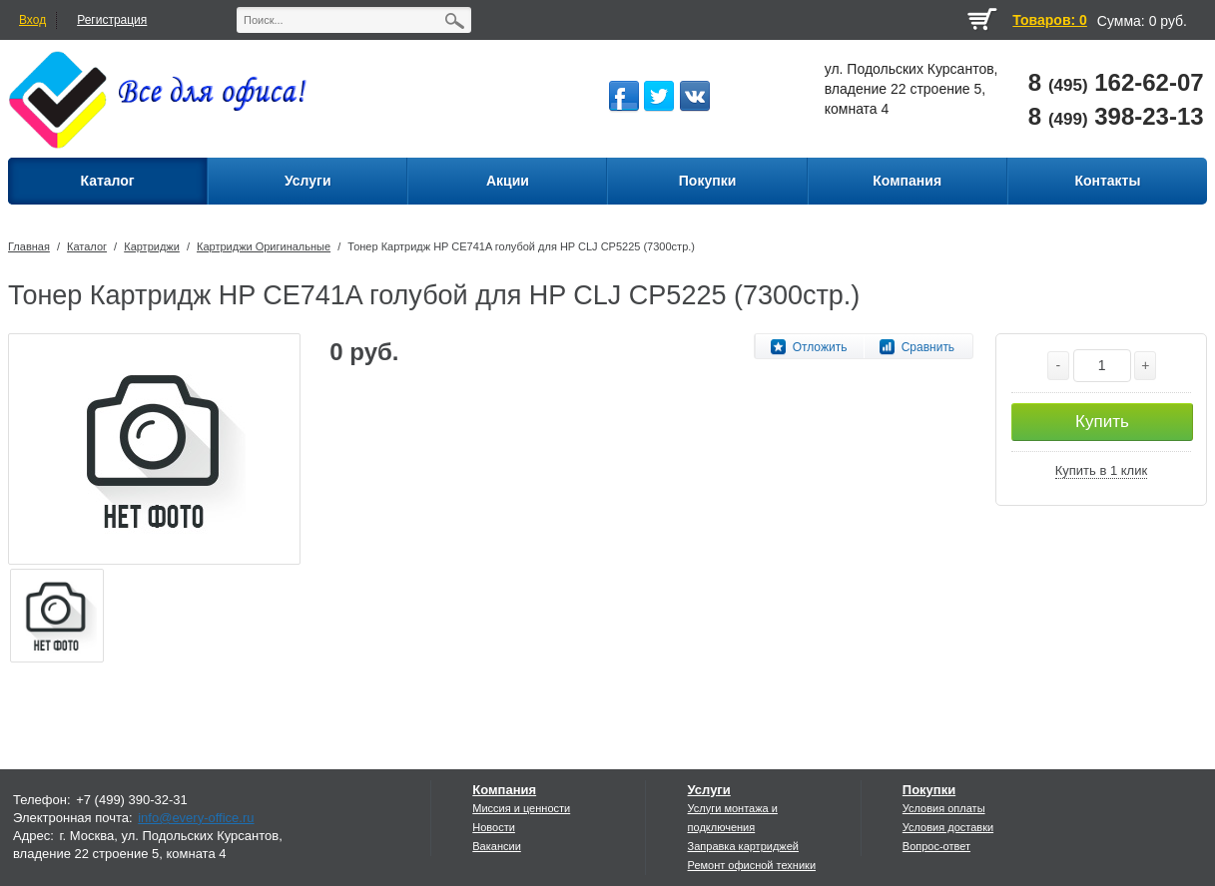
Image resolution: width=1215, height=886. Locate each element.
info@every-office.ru (196, 817)
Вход (32, 20)
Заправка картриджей (743, 846)
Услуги (709, 789)
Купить (1102, 421)
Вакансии (496, 846)
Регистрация (112, 20)
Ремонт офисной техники (752, 865)
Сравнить (928, 347)
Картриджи (152, 246)
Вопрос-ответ (936, 846)
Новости (493, 827)
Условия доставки (948, 827)
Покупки (929, 789)
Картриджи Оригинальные (263, 246)
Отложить (820, 347)
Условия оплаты (944, 808)
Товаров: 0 (1049, 20)
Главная (29, 246)
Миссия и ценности (521, 808)
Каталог (87, 246)
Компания (504, 789)
